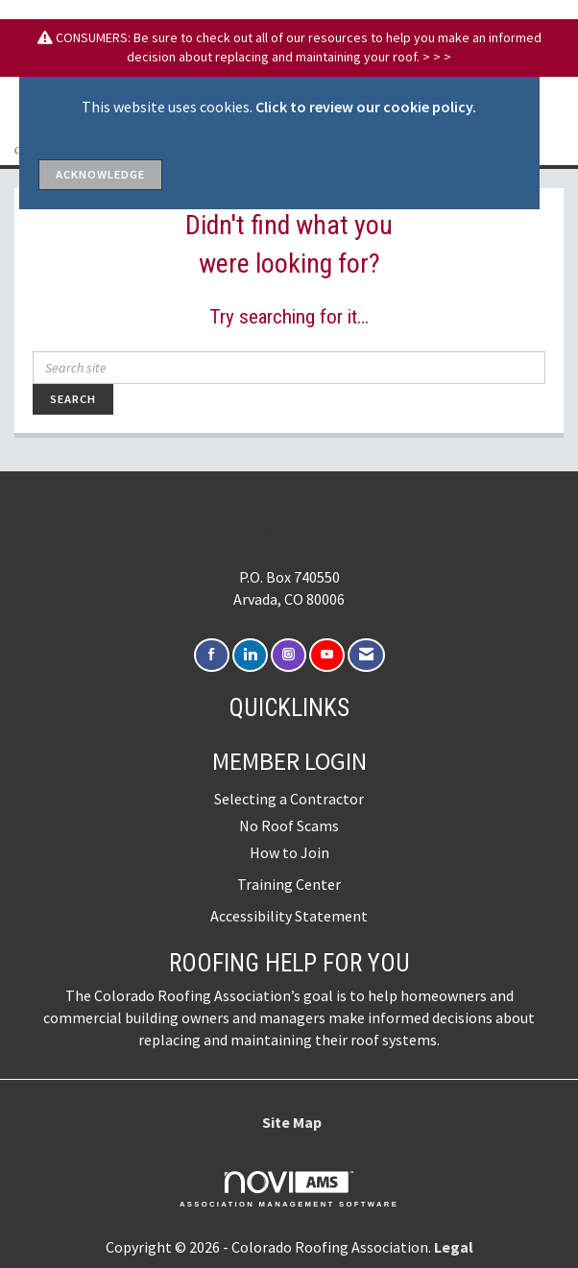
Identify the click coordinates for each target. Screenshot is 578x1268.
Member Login (289, 761)
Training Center (289, 884)
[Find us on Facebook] (211, 655)
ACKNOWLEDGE (100, 174)
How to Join (289, 852)
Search (73, 399)
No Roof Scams (289, 825)
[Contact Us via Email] (366, 655)
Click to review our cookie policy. (365, 106)
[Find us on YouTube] (327, 655)
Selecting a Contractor (289, 798)
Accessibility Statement (289, 915)
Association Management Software (289, 1189)
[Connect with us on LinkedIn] (250, 655)
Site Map (292, 1122)
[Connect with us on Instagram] (288, 655)
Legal (453, 1246)
